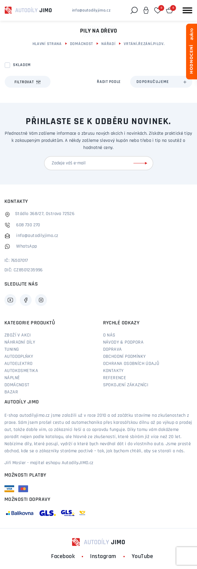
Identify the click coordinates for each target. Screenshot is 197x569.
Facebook (63, 557)
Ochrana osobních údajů (131, 363)
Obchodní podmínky (124, 356)
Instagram (103, 557)
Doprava (112, 349)
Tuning (11, 349)
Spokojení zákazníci (126, 385)
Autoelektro (18, 363)
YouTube (142, 557)
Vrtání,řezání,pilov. (144, 44)
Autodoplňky (18, 356)
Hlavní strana (47, 44)
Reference (114, 378)
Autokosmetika (21, 370)
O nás (109, 335)
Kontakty (113, 370)
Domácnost (81, 44)
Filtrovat (27, 82)
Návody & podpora (123, 342)
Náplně (12, 378)
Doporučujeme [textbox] (152, 82)
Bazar (11, 392)
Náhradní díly (19, 342)
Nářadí (108, 44)
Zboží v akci (17, 335)
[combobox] (161, 82)
